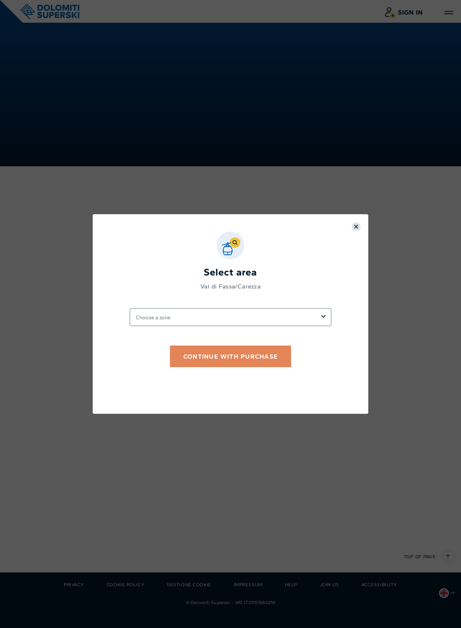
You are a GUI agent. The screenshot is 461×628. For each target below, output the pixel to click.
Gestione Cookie (189, 584)
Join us (329, 584)
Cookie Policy (125, 584)
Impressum (248, 584)
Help (291, 584)
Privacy (74, 584)
